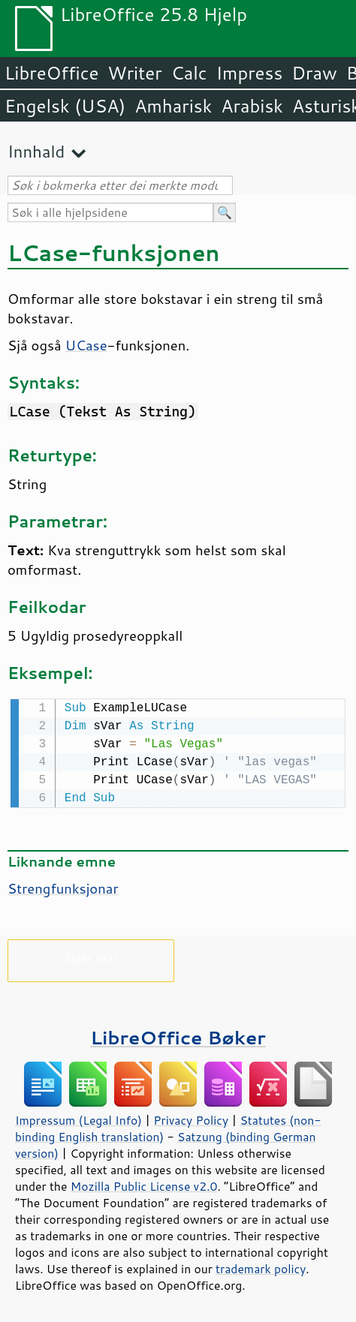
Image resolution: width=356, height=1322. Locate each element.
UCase (86, 345)
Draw (313, 73)
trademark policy (261, 1267)
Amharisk (173, 106)
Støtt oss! (90, 956)
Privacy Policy (190, 1118)
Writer (134, 73)
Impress (249, 73)
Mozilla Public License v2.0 (144, 1184)
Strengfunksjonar (63, 887)
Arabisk (252, 106)
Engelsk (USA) (65, 106)
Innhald (36, 151)
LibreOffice (51, 73)
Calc (189, 73)
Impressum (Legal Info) (78, 1118)
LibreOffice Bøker (178, 1036)
